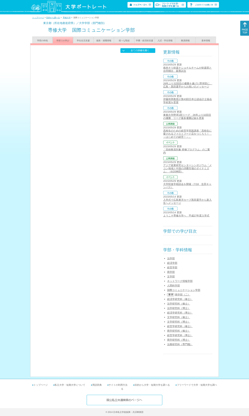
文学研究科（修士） (178, 317)
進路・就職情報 (103, 40)
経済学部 (172, 262)
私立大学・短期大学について (70, 385)
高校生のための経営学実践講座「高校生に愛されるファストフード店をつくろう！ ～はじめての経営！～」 (187, 133)
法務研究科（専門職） (180, 344)
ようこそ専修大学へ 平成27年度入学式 (186, 215)
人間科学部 (173, 285)
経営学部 (172, 267)
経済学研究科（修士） (180, 299)
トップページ (38, 18)
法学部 (171, 258)
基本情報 (205, 40)
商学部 (171, 272)
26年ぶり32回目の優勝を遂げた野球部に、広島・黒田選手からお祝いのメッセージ (187, 85)
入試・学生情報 (165, 40)
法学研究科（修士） (178, 303)
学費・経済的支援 (144, 40)
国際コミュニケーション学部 (183, 290)
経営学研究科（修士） (180, 326)
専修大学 (67, 18)
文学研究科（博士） (178, 321)
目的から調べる (53, 18)
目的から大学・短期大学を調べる (152, 385)
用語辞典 (97, 385)
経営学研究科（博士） (180, 335)
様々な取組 (124, 40)
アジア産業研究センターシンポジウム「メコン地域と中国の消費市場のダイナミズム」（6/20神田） (187, 168)
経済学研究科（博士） (180, 312)
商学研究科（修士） (178, 330)
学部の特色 (42, 40)
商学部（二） (182, 294)
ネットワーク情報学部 (180, 281)
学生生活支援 (83, 40)
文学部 (171, 276)
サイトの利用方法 (118, 385)
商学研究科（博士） (178, 339)
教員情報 (185, 40)
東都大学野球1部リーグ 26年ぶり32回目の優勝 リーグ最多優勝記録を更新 (187, 116)
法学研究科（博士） (178, 308)
